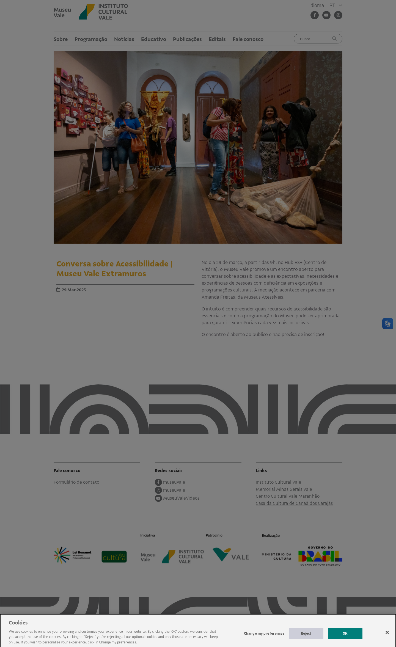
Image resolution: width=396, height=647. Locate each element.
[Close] (387, 637)
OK (345, 638)
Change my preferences (264, 638)
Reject (306, 638)
